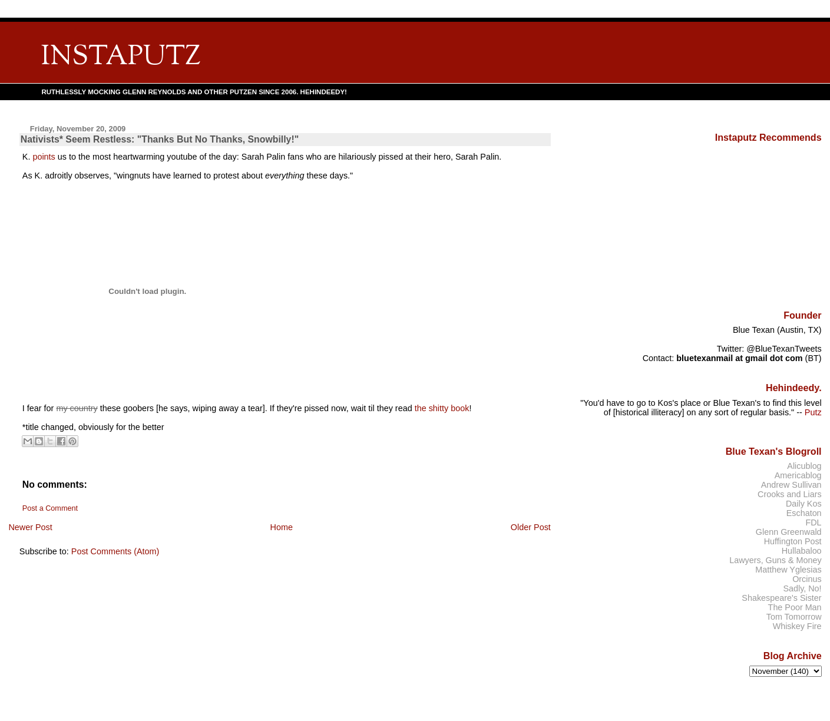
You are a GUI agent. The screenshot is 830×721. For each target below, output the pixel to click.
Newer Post (30, 527)
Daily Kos (804, 503)
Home (281, 527)
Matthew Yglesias (788, 569)
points (43, 156)
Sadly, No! (802, 588)
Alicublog (804, 466)
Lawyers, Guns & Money (775, 560)
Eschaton (804, 513)
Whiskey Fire (797, 626)
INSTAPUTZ (120, 57)
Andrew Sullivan (791, 485)
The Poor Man (795, 607)
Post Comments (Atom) (115, 551)
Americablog (798, 475)
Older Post (531, 527)
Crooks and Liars (790, 494)
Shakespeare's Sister (781, 598)
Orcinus (806, 579)
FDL (813, 522)
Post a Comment (50, 508)
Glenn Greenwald (789, 532)
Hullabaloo (802, 550)
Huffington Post (793, 541)
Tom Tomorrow (794, 616)
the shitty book (442, 408)
